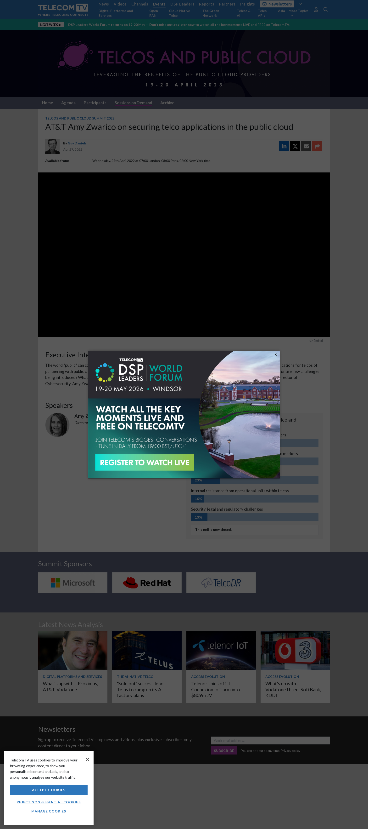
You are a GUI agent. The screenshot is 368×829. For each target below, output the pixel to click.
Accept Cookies (49, 790)
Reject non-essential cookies (48, 802)
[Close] (87, 759)
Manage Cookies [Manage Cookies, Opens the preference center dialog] (48, 811)
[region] (49, 788)
